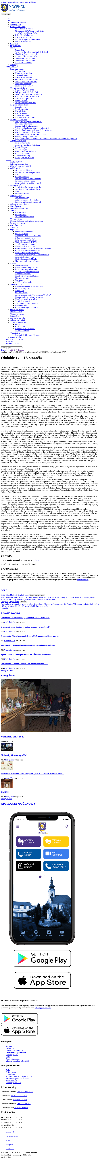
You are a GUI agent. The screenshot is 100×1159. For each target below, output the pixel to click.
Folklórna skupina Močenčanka (27, 272)
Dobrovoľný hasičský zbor (25, 238)
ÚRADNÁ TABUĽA (10, 613)
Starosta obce (20, 71)
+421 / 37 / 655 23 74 (19, 1096)
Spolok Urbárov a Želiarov (25, 244)
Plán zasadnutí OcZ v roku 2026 (27, 96)
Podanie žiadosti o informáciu (26, 126)
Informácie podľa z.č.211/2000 (17, 1061)
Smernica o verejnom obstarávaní (27, 145)
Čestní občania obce (17, 27)
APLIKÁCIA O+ (12, 343)
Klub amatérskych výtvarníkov (26, 267)
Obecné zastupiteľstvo (18, 88)
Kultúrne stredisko (22, 265)
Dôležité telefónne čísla (19, 208)
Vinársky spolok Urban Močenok (27, 261)
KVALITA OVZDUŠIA (15, 339)
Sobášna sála (20, 327)
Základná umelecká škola (24, 217)
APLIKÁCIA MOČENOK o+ (19, 803)
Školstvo (13, 210)
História (13, 48)
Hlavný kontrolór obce (23, 77)
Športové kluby (16, 284)
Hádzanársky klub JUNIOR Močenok (29, 286)
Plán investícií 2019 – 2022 (25, 117)
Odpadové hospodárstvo (19, 204)
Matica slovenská (21, 234)
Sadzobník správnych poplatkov (27, 200)
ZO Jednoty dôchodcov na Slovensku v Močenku (33, 248)
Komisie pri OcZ (21, 101)
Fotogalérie (14, 316)
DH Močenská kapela (23, 274)
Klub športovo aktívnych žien (26, 299)
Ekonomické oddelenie (23, 170)
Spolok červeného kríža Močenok (27, 251)
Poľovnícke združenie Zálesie (26, 240)
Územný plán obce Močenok (26, 82)
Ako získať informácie (23, 124)
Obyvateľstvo (15, 46)
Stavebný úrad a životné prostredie (28, 179)
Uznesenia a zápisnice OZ (25, 98)
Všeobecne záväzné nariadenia (26, 79)
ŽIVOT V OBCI (12, 227)
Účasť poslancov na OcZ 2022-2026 (28, 94)
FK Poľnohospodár (22, 289)
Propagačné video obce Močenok (27, 335)
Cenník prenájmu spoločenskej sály (28, 202)
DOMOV (9, 18)
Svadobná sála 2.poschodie (25, 329)
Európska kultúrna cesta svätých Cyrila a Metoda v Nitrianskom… (32, 773)
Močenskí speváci (22, 278)
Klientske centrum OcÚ (19, 164)
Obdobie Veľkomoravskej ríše (26, 54)
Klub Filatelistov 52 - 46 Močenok (28, 236)
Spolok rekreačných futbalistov (26, 308)
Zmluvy (9, 1070)
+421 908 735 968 (20, 1100)
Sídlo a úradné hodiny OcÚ (20, 166)
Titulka (3, 350)
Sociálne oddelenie (22, 177)
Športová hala (15, 337)
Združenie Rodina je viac (24, 257)
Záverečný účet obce (23, 111)
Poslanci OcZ (11, 1048)
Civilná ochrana (16, 225)
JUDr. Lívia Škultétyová (24, 35)
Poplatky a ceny (16, 196)
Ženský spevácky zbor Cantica (26, 270)
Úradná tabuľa (15, 206)
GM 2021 (5, 792)
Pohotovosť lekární (17, 320)
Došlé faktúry (11, 1072)
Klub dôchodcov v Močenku (26, 246)
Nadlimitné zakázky (22, 156)
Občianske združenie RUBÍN (26, 242)
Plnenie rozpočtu (21, 109)
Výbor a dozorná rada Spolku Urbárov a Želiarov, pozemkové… (26, 654)
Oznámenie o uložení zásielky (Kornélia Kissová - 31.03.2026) (25, 618)
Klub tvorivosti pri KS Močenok (27, 276)
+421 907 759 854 (24, 1104)
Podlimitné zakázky (22, 153)
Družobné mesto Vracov (24, 86)
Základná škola (20, 213)
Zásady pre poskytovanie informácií (28, 122)
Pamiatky (13, 65)
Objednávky (10, 1074)
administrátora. (82, 580)
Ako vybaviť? (15, 185)
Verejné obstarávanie (18, 141)
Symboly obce (15, 25)
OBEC (8, 20)
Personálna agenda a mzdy (25, 181)
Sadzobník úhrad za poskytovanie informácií (32, 128)
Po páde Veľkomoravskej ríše (26, 56)
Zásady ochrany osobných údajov (27, 132)
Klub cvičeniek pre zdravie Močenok (29, 297)
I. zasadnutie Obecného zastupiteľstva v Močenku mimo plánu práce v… (30, 636)
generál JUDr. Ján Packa (24, 37)
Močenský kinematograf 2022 (15, 755)
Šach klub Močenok (22, 301)
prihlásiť (36, 560)
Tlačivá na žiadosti (22, 194)
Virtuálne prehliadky (18, 322)
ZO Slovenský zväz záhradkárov (27, 253)
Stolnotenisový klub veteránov (26, 303)
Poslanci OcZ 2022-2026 (24, 90)
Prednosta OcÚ (16, 162)
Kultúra (13, 263)
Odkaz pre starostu (17, 310)
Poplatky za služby (22, 198)
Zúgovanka (19, 280)
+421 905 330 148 (21, 1108)
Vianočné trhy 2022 (12, 736)
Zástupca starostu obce (23, 73)
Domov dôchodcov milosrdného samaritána (26, 221)
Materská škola (20, 215)
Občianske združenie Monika (26, 259)
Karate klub (19, 291)
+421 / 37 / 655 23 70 (25, 1092)
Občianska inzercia (17, 318)
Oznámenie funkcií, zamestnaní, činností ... (31, 134)
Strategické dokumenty (23, 84)
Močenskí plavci (21, 293)
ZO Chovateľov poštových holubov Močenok (32, 255)
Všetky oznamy (7, 670)
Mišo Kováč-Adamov (23, 41)
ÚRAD (8, 160)
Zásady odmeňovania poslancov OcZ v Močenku (33, 130)
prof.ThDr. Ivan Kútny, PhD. (26, 33)
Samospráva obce (16, 69)
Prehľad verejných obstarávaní (17, 1078)
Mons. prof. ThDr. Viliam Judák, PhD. (29, 31)
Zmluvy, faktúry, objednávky (26, 136)
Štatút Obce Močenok (18, 22)
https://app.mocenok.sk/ (43, 1008)
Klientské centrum (22, 331)
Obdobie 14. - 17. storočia (25, 58)
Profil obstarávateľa (22, 143)
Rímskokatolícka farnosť (24, 232)
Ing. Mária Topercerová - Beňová (27, 39)
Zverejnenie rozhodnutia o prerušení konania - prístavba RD (25, 627)
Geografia (14, 44)
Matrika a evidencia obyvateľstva (27, 172)
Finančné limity (21, 147)
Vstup (17, 324)
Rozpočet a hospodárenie (19, 105)
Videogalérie (15, 333)
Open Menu (6, 14)
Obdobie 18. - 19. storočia (25, 60)
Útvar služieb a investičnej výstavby (28, 183)
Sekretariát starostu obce (24, 75)
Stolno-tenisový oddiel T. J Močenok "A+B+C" (33, 295)
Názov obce (19, 50)
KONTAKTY (11, 341)
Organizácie (14, 229)
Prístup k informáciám (18, 120)
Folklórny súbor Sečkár (24, 282)
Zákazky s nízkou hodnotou (25, 151)
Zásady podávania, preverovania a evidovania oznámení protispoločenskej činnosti (46, 139)
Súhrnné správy (21, 149)
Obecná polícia (16, 219)
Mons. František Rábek (24, 29)
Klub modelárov (21, 305)
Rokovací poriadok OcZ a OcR (26, 92)
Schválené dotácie (22, 115)
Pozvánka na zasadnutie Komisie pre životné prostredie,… (24, 664)
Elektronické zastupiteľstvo (25, 103)
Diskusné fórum (16, 312)
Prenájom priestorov (18, 223)
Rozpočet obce (20, 107)
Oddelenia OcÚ (16, 168)
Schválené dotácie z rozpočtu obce (19, 1076)
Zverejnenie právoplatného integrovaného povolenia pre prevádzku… (29, 645)
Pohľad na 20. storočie (23, 63)
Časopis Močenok (17, 314)
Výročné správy (21, 113)
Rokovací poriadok (13, 1059)
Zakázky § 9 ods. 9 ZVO (24, 158)
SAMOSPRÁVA (12, 67)
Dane (17, 175)
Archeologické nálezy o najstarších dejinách (31, 52)
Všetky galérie (6, 799)
